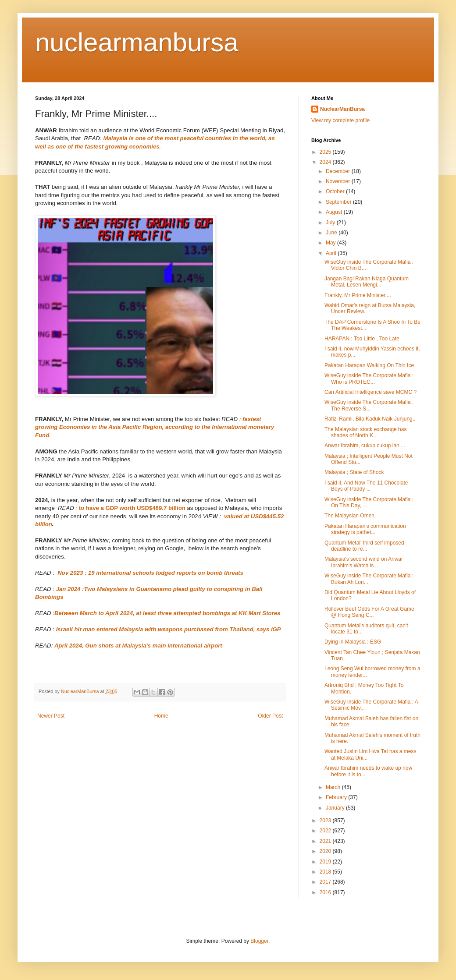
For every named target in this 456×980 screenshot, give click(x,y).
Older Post (270, 716)
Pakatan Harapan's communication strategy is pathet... (365, 529)
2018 (326, 872)
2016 (326, 892)
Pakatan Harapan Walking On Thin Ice (369, 365)
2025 (326, 152)
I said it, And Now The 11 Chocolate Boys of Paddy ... (366, 486)
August (335, 212)
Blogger (259, 941)
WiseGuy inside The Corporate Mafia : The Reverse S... (368, 405)
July (331, 222)
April (332, 253)
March (334, 787)
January (336, 808)
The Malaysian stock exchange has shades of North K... (365, 432)
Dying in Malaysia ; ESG (352, 642)
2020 (326, 851)
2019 (326, 862)
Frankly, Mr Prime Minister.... (357, 295)
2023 (326, 820)
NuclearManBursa (342, 109)
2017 (326, 882)
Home (161, 716)
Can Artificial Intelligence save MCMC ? (370, 392)
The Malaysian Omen (349, 516)
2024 (326, 162)
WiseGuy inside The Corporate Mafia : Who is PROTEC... (368, 378)
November (339, 181)
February (337, 797)
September (339, 202)
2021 (326, 841)
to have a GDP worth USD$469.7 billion (132, 508)
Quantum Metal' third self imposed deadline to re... (364, 546)
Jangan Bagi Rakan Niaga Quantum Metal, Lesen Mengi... (366, 282)
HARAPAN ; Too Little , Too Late (361, 339)
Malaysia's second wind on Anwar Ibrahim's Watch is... (363, 562)
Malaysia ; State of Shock (354, 472)
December (339, 171)
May (331, 243)
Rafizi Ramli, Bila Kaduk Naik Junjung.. (369, 419)
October (336, 191)
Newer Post (50, 716)
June (332, 233)
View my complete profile (340, 120)
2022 (326, 831)
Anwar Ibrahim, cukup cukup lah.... (364, 445)
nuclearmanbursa (137, 42)
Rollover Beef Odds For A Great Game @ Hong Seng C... (369, 612)
